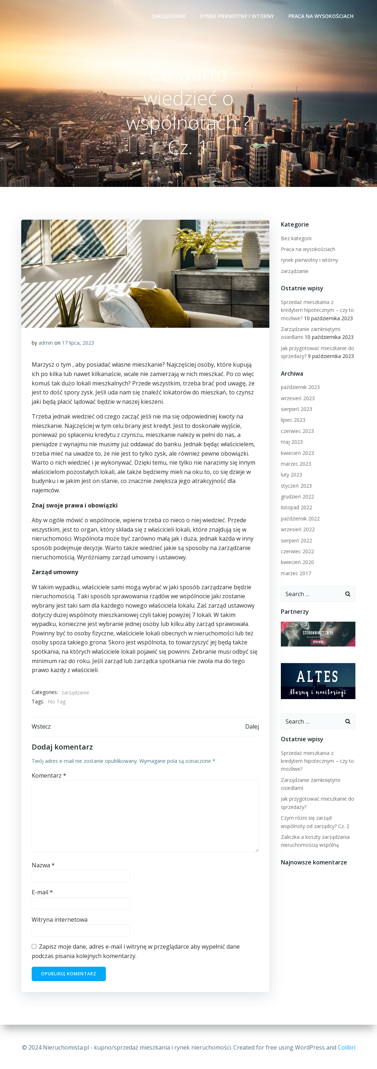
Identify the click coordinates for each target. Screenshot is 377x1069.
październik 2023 (299, 387)
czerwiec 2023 (297, 431)
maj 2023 (291, 442)
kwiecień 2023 (297, 453)
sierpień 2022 (296, 540)
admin (46, 343)
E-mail (42, 894)
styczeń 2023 (295, 486)
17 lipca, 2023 (78, 343)
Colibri (346, 1047)
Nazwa (43, 867)
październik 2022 (299, 518)
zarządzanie (169, 16)
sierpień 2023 (296, 409)
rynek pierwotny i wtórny (238, 16)
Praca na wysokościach (321, 16)
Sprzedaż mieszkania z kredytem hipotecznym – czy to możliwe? (317, 310)
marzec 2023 (295, 464)
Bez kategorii (295, 238)
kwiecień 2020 (297, 562)
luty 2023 (291, 474)
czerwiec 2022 (297, 551)
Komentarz (49, 777)
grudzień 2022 (297, 496)
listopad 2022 (296, 508)
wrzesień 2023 (297, 398)
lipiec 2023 (292, 420)
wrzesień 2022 (297, 529)
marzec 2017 (295, 573)
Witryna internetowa (60, 922)
